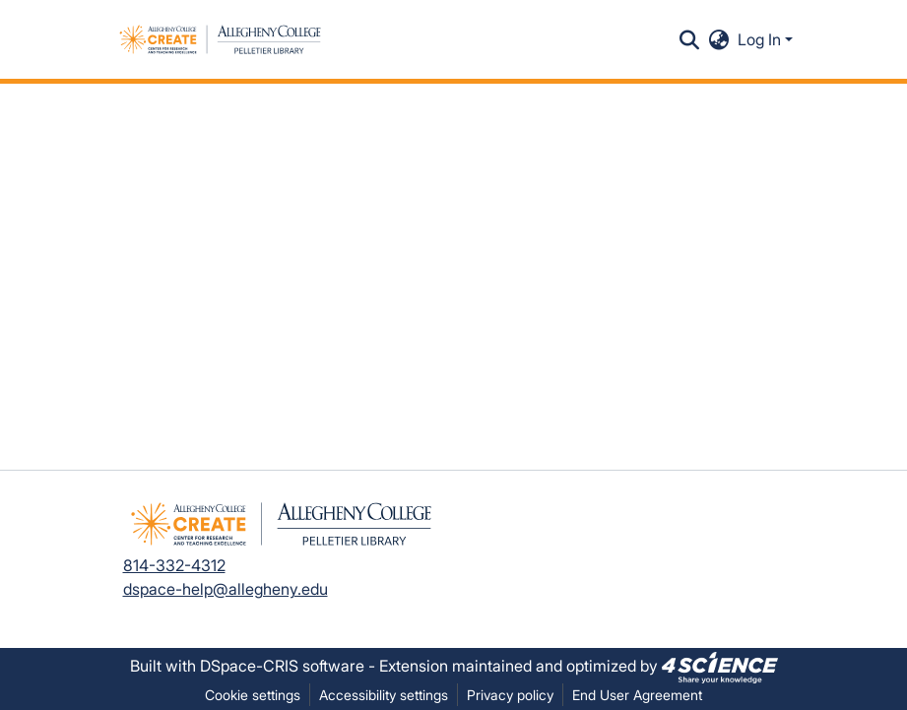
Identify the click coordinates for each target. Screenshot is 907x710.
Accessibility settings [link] (383, 694)
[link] (720, 666)
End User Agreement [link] (637, 694)
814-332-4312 (174, 565)
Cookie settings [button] (252, 694)
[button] (220, 39)
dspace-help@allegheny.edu (225, 589)
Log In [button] (761, 39)
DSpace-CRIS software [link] (282, 666)
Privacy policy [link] (510, 694)
